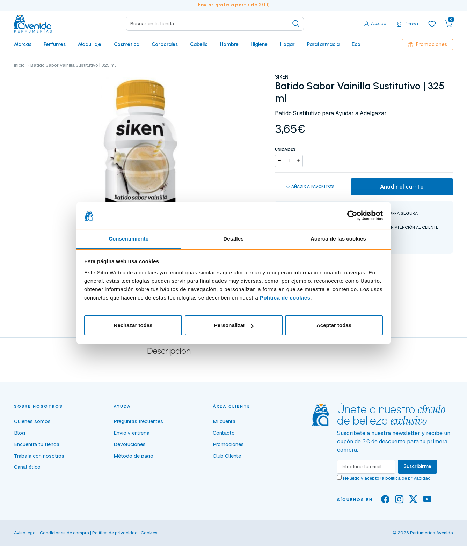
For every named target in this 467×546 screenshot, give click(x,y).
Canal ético (27, 467)
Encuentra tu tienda (36, 444)
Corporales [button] (165, 44)
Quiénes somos (32, 421)
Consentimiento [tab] (129, 239)
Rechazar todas (133, 325)
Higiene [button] (259, 44)
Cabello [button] (199, 44)
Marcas (22, 44)
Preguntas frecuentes (138, 421)
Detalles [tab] (233, 239)
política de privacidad (408, 478)
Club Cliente (227, 456)
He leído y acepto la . (387, 478)
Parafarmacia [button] (323, 44)
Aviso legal (25, 533)
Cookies (149, 533)
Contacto (224, 433)
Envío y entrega (131, 433)
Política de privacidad (115, 533)
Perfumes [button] (55, 44)
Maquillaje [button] (89, 44)
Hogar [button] (287, 44)
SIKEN (282, 77)
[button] (449, 24)
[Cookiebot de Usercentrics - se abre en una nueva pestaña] (352, 216)
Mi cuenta (224, 421)
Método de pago (133, 456)
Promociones (427, 44)
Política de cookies (285, 298)
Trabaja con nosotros (39, 456)
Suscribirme (417, 466)
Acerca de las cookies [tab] (338, 239)
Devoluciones (130, 444)
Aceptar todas (333, 325)
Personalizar (234, 325)
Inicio (19, 65)
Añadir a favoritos (310, 187)
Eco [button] (356, 44)
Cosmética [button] (126, 44)
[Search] (215, 24)
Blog (19, 433)
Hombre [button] (229, 44)
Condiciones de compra (64, 533)
